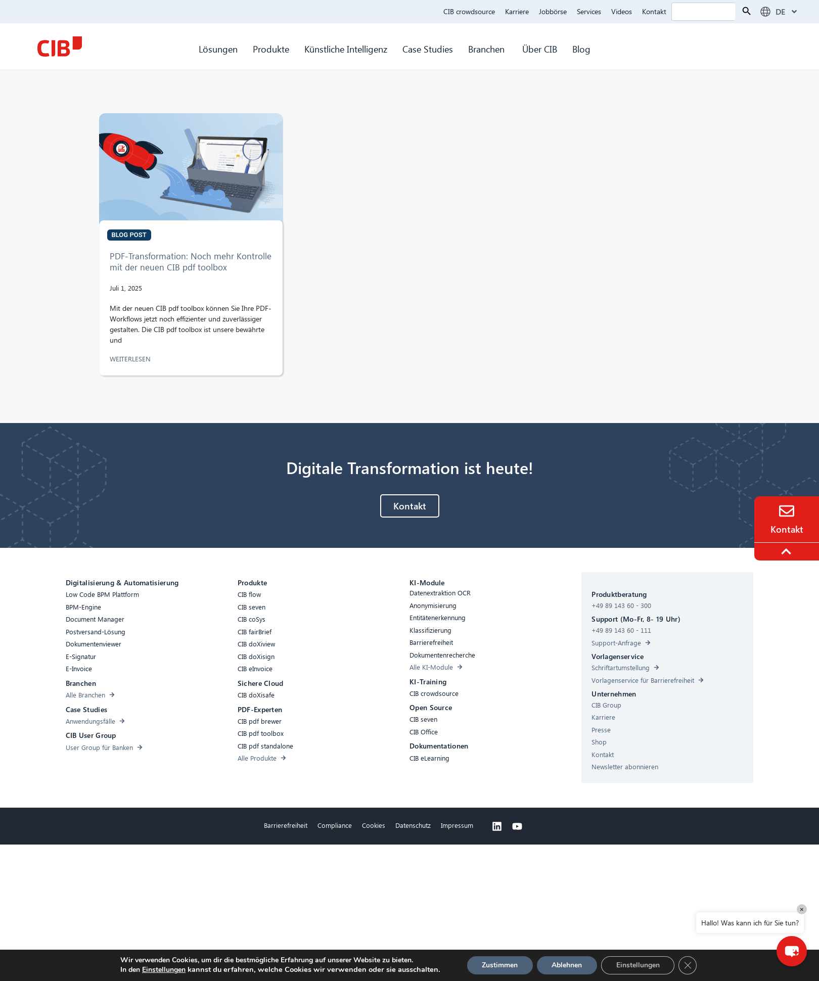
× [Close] (801, 909)
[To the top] (787, 551)
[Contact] (786, 511)
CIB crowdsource (469, 11)
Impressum (457, 825)
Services (589, 11)
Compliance (334, 825)
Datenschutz (413, 825)
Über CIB (539, 48)
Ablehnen (571, 965)
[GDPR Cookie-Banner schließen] (696, 965)
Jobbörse (553, 11)
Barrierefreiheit (285, 825)
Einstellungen (158, 970)
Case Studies (427, 48)
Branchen (487, 48)
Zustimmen (501, 965)
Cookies (373, 825)
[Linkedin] (497, 826)
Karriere (517, 11)
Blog (581, 48)
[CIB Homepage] (59, 46)
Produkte (271, 48)
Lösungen (218, 48)
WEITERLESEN (131, 358)
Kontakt (654, 11)
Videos (621, 11)
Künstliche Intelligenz (345, 48)
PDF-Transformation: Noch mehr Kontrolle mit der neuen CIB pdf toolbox (190, 261)
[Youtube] (517, 826)
